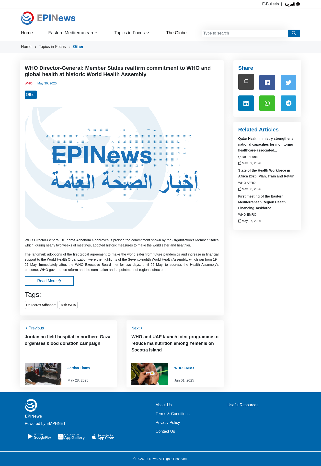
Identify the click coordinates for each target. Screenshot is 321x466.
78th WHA (68, 305)
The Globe (176, 32)
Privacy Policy (168, 422)
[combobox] (245, 33)
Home (27, 32)
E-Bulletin (271, 4)
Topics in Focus (132, 32)
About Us (164, 405)
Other (78, 47)
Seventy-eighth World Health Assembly (157, 259)
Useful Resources (243, 405)
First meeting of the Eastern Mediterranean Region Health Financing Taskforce (262, 202)
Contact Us (165, 431)
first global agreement (90, 254)
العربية (292, 4)
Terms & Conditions (173, 414)
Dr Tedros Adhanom (41, 305)
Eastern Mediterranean (73, 32)
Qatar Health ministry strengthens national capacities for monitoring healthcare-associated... (266, 144)
